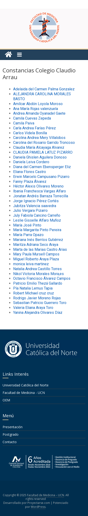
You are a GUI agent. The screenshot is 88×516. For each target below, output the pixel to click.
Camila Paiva (23, 123)
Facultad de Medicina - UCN (24, 392)
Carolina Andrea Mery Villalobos (39, 137)
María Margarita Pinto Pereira (37, 230)
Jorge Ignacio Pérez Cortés (36, 201)
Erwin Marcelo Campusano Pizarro (41, 176)
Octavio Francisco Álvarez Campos (41, 278)
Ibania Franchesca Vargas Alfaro (39, 191)
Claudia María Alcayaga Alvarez (38, 147)
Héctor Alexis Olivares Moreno (38, 186)
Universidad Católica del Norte (26, 385)
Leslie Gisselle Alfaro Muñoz (37, 220)
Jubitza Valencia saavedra (34, 206)
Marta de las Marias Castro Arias (40, 249)
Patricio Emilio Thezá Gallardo (37, 283)
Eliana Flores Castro (29, 172)
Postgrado (11, 434)
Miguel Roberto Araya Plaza (36, 259)
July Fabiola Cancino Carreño (36, 215)
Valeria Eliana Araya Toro (33, 307)
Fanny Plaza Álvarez (29, 181)
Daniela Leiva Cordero (31, 162)
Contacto (10, 442)
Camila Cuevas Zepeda (32, 118)
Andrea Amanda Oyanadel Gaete (39, 113)
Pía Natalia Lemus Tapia (33, 288)
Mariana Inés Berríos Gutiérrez (38, 239)
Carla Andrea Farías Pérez (34, 128)
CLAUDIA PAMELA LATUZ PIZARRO (43, 152)
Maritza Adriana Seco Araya (35, 244)
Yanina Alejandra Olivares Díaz (37, 312)
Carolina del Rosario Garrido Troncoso (44, 142)
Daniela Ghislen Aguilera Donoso (40, 157)
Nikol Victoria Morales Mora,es (38, 274)
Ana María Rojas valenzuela (35, 108)
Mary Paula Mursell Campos (36, 254)
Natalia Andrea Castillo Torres (37, 269)
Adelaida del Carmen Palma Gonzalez (44, 89)
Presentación (13, 427)
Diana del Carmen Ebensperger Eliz (42, 167)
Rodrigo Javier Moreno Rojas (37, 298)
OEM (6, 400)
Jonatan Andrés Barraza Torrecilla (40, 196)
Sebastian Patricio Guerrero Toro (39, 302)
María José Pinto (27, 225)
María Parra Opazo (28, 235)
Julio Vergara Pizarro (30, 210)
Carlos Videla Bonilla (30, 133)
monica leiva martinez (31, 264)
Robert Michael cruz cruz (33, 293)
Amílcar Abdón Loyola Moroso (38, 104)
